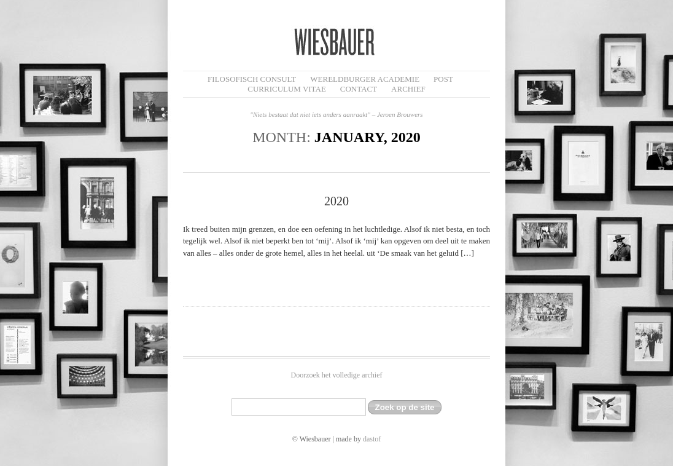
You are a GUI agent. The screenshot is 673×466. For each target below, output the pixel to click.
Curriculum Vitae (286, 88)
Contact (358, 88)
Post (443, 79)
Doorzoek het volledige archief (337, 375)
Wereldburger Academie (364, 79)
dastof (372, 439)
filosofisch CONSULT (252, 79)
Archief (408, 88)
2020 (336, 201)
